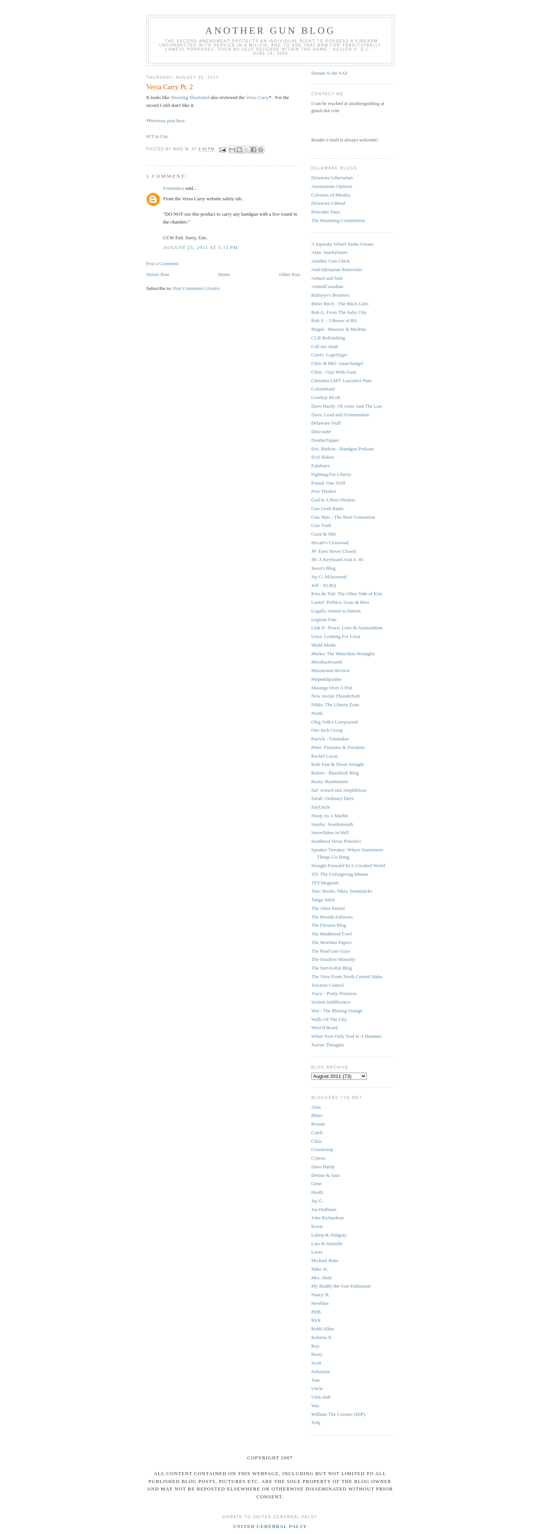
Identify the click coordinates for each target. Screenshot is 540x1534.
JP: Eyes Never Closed (333, 551)
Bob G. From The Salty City (339, 312)
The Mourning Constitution (338, 220)
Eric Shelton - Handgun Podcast (342, 449)
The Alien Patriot (328, 908)
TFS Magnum (325, 883)
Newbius (319, 1303)
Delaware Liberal (328, 203)
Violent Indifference (331, 1002)
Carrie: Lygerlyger (329, 354)
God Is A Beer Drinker (333, 500)
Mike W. (319, 1269)
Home (224, 274)
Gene (316, 1183)
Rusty (316, 1354)
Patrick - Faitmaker (330, 738)
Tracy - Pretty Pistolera (333, 993)
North (316, 713)
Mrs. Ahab (321, 1277)
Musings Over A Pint (331, 687)
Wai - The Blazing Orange (337, 1010)
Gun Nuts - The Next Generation (343, 517)
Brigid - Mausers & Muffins (338, 329)
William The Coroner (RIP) (338, 1414)
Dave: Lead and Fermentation (340, 414)
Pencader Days (325, 212)
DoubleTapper (325, 440)
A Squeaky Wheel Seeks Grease (342, 244)
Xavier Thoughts (327, 1045)
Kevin (317, 1226)
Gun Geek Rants (327, 508)
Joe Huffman (323, 1209)
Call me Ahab (324, 346)
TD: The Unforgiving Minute (339, 874)
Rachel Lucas (324, 756)
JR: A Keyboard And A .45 (337, 559)
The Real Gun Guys (330, 951)
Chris (316, 1141)
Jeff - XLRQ (323, 585)
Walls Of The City (329, 1019)
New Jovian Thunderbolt (335, 696)
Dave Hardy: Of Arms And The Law (346, 406)
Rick (316, 1320)
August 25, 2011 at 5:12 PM (200, 247)
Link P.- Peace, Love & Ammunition (346, 627)
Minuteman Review (330, 670)
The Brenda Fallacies (331, 917)
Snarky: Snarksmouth (332, 824)
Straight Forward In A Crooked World (348, 865)
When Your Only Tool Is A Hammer (346, 1036)
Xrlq (315, 1422)
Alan (316, 1107)
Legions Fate (324, 619)
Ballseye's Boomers (330, 295)
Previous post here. (167, 120)
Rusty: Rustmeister (329, 781)
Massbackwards (326, 662)
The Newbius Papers (331, 942)
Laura (316, 1252)
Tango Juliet (323, 899)
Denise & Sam (325, 1175)
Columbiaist (323, 389)
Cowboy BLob (325, 397)
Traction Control (327, 985)
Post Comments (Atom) (196, 288)
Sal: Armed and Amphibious (339, 790)
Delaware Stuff (326, 423)
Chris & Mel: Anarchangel (337, 363)
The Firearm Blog (328, 925)
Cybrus (318, 1158)
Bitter (316, 1115)
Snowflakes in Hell (330, 832)
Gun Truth (321, 525)
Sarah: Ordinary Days (332, 798)
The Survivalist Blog (331, 968)
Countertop (322, 1149)
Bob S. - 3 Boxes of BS (334, 320)
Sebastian (320, 1371)
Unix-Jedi (320, 1397)
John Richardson (327, 1217)
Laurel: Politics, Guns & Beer (340, 602)
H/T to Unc (157, 136)
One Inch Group (327, 730)
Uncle (317, 1388)
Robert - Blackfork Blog (335, 773)
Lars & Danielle (327, 1243)
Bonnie (318, 1124)
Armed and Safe (327, 278)
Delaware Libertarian (332, 177)
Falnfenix (320, 465)
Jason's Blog (323, 568)
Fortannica (173, 188)
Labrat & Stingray (329, 1235)
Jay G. (317, 1201)
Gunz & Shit (323, 534)
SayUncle (320, 807)
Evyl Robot (322, 457)
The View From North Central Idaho (346, 976)
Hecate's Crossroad (329, 542)
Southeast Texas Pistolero (336, 841)
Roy (315, 1346)
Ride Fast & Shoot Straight (337, 764)
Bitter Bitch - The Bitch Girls (340, 303)
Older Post (289, 274)
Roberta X (321, 1337)
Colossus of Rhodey (331, 195)
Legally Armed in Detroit (336, 611)
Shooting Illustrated (190, 97)
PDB (316, 1312)
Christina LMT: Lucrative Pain (341, 380)
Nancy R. (320, 1294)
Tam (315, 1380)
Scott (316, 1363)
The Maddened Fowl (331, 934)
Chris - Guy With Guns (334, 372)
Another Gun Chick (330, 261)
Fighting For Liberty (331, 474)
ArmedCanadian (327, 286)
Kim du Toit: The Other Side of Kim (346, 593)
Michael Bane (325, 1260)
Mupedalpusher (326, 679)
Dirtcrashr (321, 431)
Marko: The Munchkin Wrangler (343, 653)
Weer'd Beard (324, 1027)
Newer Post (157, 274)
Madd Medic (323, 645)
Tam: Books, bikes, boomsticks (341, 891)
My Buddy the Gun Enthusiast (340, 1286)
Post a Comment (162, 263)
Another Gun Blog (270, 30)
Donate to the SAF (329, 73)
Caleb (316, 1132)
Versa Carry (257, 97)
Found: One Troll (328, 483)
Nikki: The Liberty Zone (335, 704)
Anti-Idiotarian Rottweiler (336, 269)
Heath (317, 1192)
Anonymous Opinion (331, 186)
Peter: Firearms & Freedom (338, 747)
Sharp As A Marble (329, 815)
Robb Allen (322, 1328)
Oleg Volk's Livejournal (334, 722)
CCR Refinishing (328, 338)
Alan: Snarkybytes (329, 252)
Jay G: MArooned (328, 576)
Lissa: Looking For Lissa (335, 636)
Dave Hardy (323, 1166)
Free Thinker (323, 491)
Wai (315, 1405)
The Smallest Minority (333, 959)
